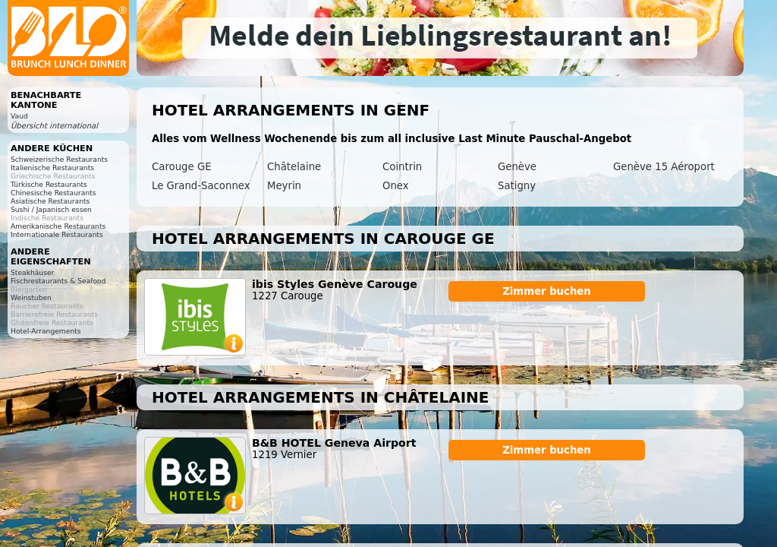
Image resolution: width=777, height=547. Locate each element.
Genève (517, 166)
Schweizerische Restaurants (59, 159)
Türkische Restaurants (49, 184)
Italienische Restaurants (52, 167)
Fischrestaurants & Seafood (58, 281)
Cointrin (402, 166)
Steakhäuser (32, 272)
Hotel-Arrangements (46, 331)
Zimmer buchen (546, 291)
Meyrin (284, 185)
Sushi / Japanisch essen (51, 209)
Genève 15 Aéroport (664, 166)
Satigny (517, 185)
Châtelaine (294, 166)
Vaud (19, 116)
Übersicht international (54, 126)
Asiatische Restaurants (50, 201)
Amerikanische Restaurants (58, 226)
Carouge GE (182, 166)
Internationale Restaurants (57, 234)
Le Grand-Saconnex (201, 185)
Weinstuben (31, 297)
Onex (395, 185)
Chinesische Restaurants (53, 192)
